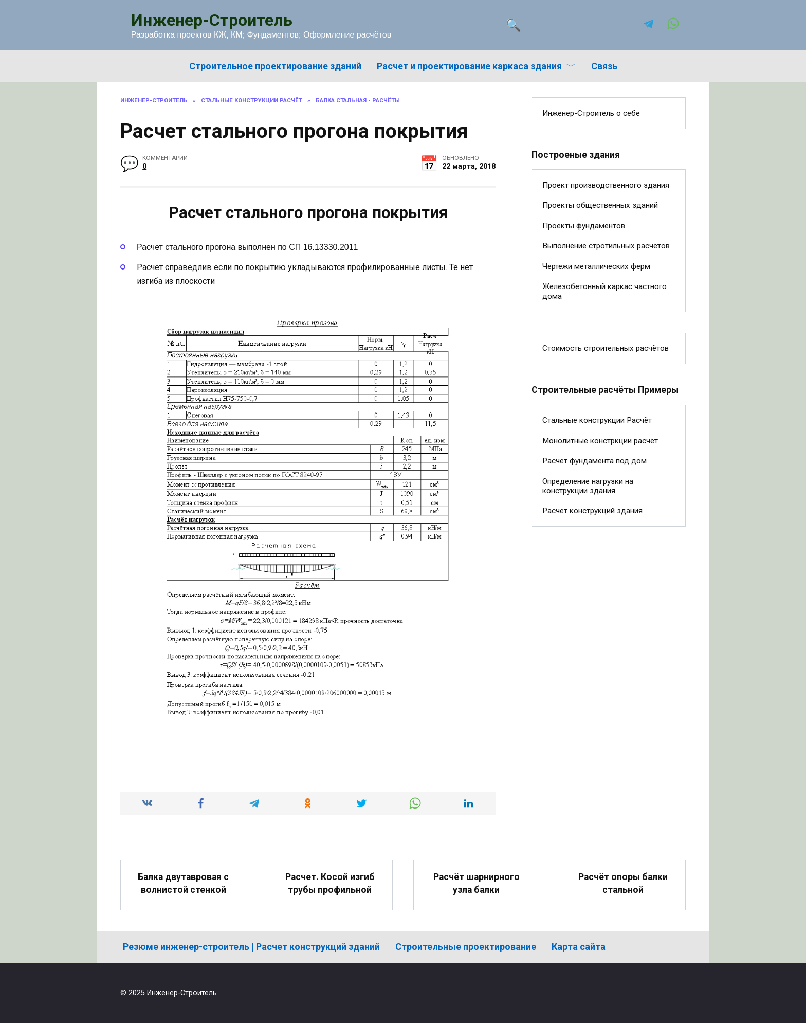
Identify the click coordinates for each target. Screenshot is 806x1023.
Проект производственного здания (605, 185)
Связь (604, 66)
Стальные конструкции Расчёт (597, 420)
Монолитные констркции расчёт (600, 440)
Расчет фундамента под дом (594, 460)
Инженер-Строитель (211, 20)
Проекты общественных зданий (600, 205)
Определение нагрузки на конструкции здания (587, 486)
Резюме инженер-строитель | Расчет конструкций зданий (251, 946)
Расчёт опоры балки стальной (623, 883)
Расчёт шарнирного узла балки (476, 883)
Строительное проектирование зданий (275, 66)
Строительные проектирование (465, 946)
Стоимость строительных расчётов (605, 348)
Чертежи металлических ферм (596, 266)
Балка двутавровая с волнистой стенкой (183, 883)
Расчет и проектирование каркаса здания (469, 66)
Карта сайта (579, 946)
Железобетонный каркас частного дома (604, 291)
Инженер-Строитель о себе (591, 113)
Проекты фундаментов (583, 225)
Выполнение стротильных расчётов (606, 245)
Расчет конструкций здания (592, 510)
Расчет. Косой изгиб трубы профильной (330, 883)
